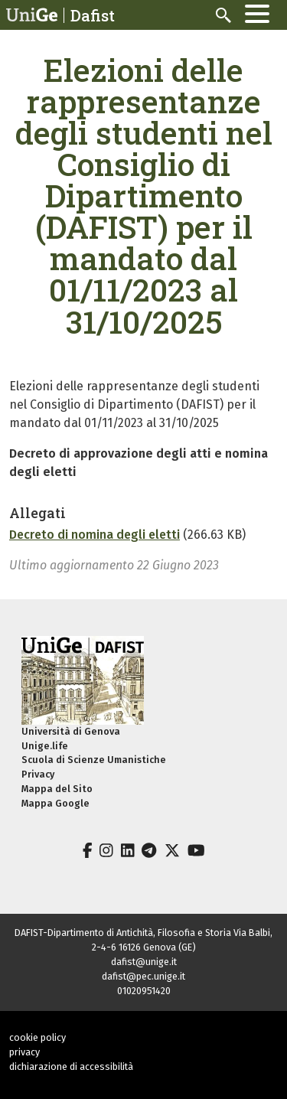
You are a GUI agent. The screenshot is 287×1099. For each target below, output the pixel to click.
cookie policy (37, 1037)
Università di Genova (70, 731)
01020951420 (144, 990)
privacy (24, 1052)
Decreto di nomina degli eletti (94, 534)
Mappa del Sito (57, 788)
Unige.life (44, 746)
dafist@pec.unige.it (143, 976)
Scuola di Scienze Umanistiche (93, 759)
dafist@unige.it (144, 961)
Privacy (37, 774)
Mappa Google (55, 803)
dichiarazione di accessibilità (71, 1066)
